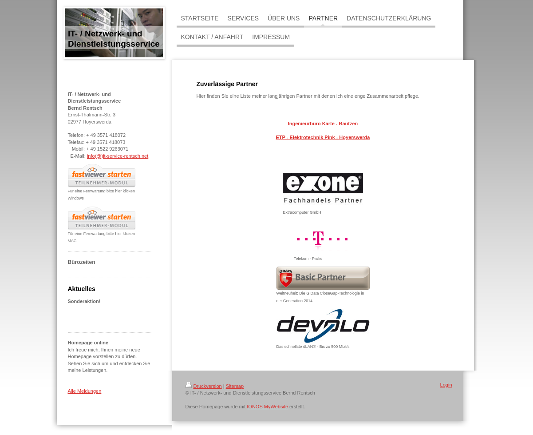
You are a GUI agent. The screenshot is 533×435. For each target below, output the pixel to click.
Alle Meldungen (85, 391)
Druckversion (204, 386)
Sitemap (235, 386)
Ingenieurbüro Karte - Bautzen (323, 123)
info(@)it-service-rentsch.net (117, 156)
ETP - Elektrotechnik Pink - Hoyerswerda (323, 137)
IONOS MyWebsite (267, 406)
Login (446, 384)
